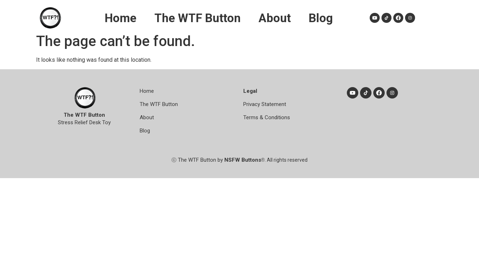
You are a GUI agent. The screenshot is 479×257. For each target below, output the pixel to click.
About (275, 18)
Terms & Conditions (266, 117)
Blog (321, 18)
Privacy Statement (264, 104)
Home (120, 18)
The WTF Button (197, 18)
